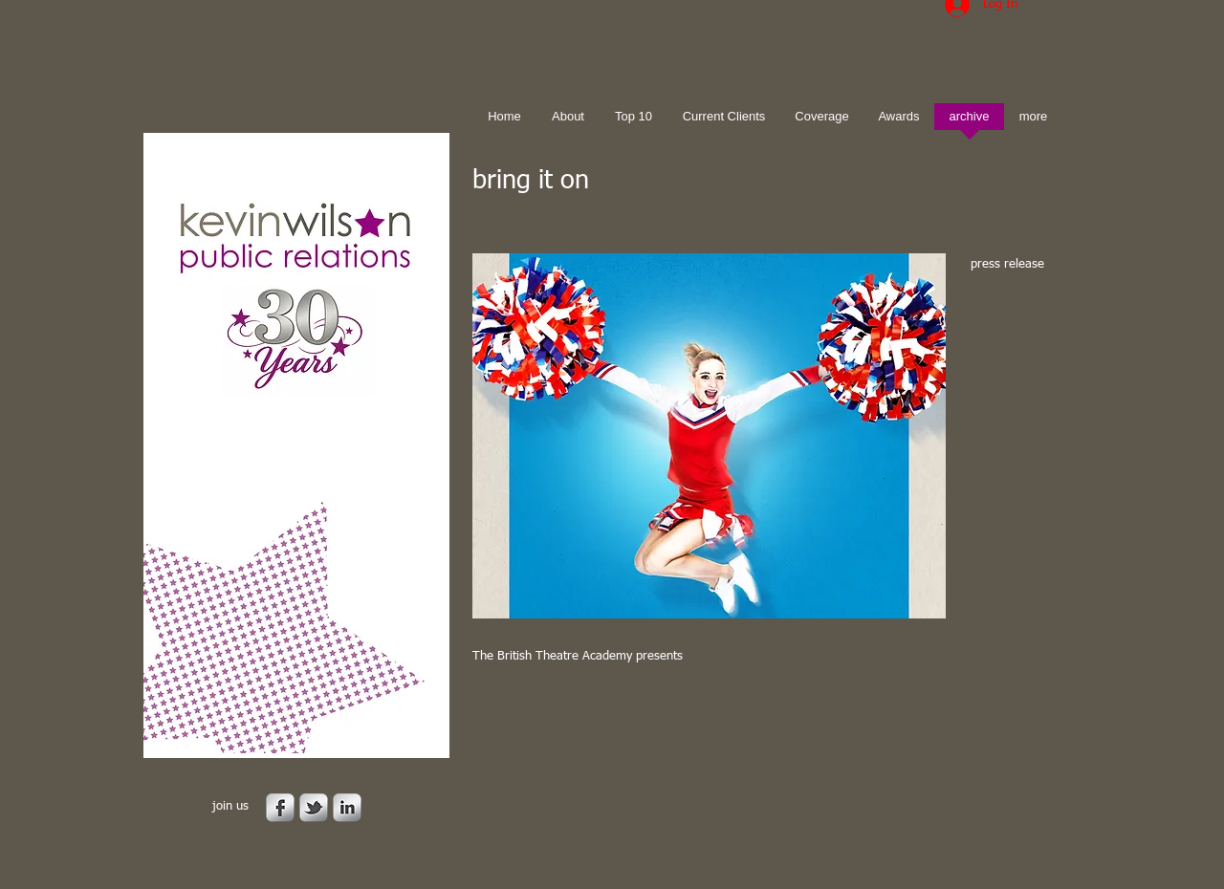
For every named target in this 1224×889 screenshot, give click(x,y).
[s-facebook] (280, 807)
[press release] (1014, 265)
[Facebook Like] (591, 727)
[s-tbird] (313, 807)
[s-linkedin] (347, 807)
